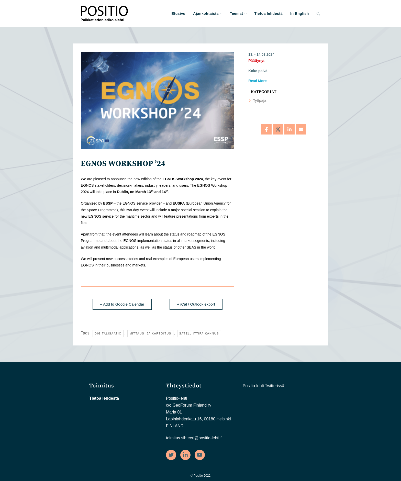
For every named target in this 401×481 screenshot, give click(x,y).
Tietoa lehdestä (104, 398)
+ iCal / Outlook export (196, 304)
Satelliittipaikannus (199, 333)
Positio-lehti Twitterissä (263, 386)
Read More (257, 81)
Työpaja (257, 100)
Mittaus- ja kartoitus (150, 333)
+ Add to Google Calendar (122, 304)
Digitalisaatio (108, 333)
